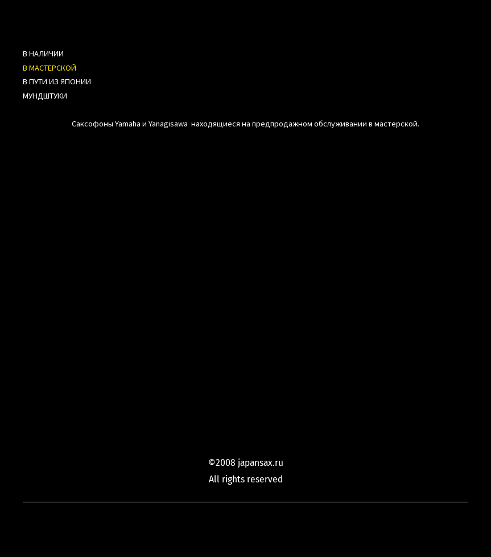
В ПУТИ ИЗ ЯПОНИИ (57, 81)
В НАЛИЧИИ (43, 53)
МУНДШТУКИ (45, 96)
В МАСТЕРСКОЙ (49, 68)
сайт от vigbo (446, 530)
